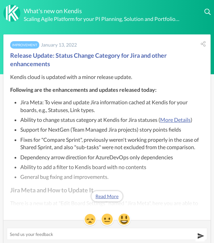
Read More (107, 196)
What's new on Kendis (53, 11)
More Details (175, 119)
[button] (208, 11)
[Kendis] (11, 13)
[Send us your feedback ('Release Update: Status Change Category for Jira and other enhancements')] (107, 234)
